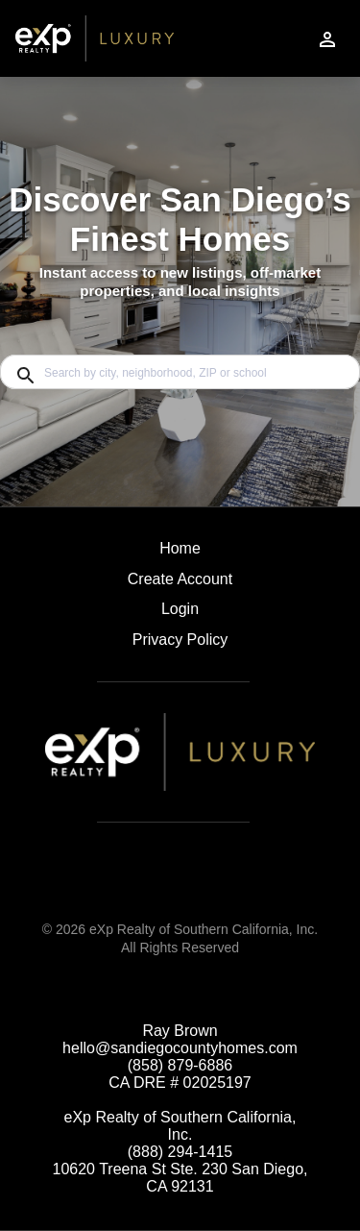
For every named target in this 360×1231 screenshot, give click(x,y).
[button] (180, 614)
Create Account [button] (180, 579)
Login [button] (180, 609)
